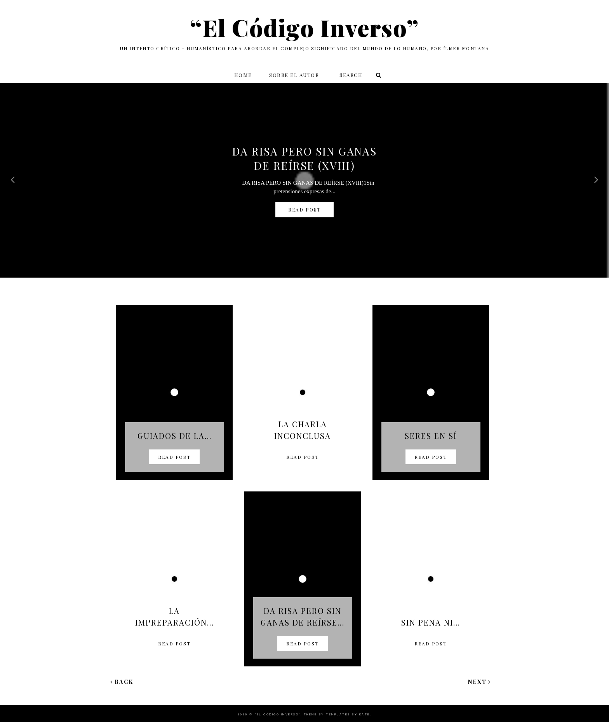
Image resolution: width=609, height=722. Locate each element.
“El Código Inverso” (277, 714)
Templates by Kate (348, 714)
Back (122, 681)
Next (479, 681)
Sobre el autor (294, 75)
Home (243, 75)
